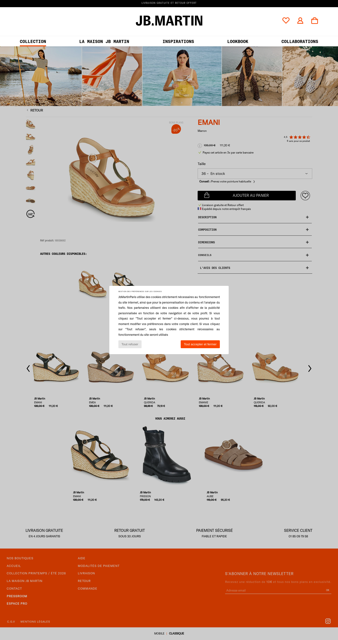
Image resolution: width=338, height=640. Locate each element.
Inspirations (178, 41)
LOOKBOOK (237, 41)
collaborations (299, 41)
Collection (33, 41)
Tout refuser (129, 344)
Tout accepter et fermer (200, 344)
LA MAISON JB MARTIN (104, 41)
